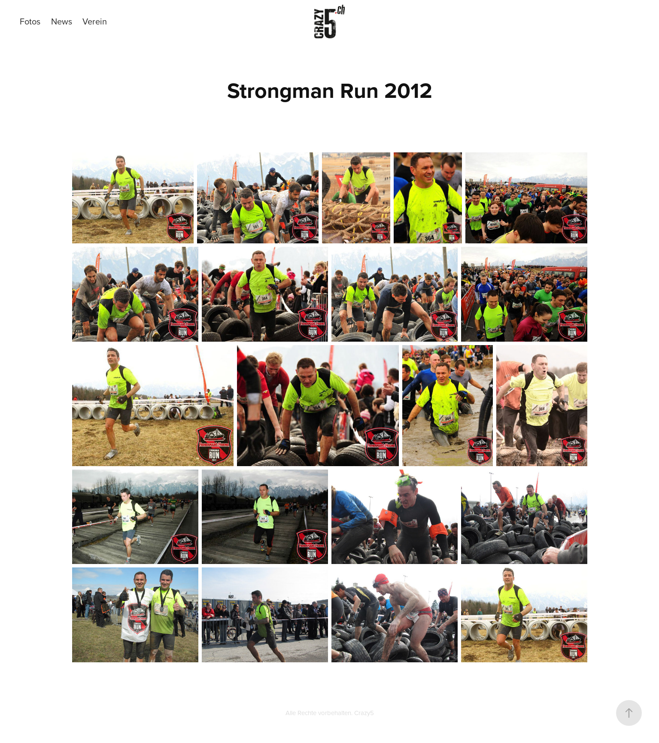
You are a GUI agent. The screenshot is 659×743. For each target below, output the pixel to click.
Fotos (30, 21)
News (61, 21)
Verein (94, 21)
